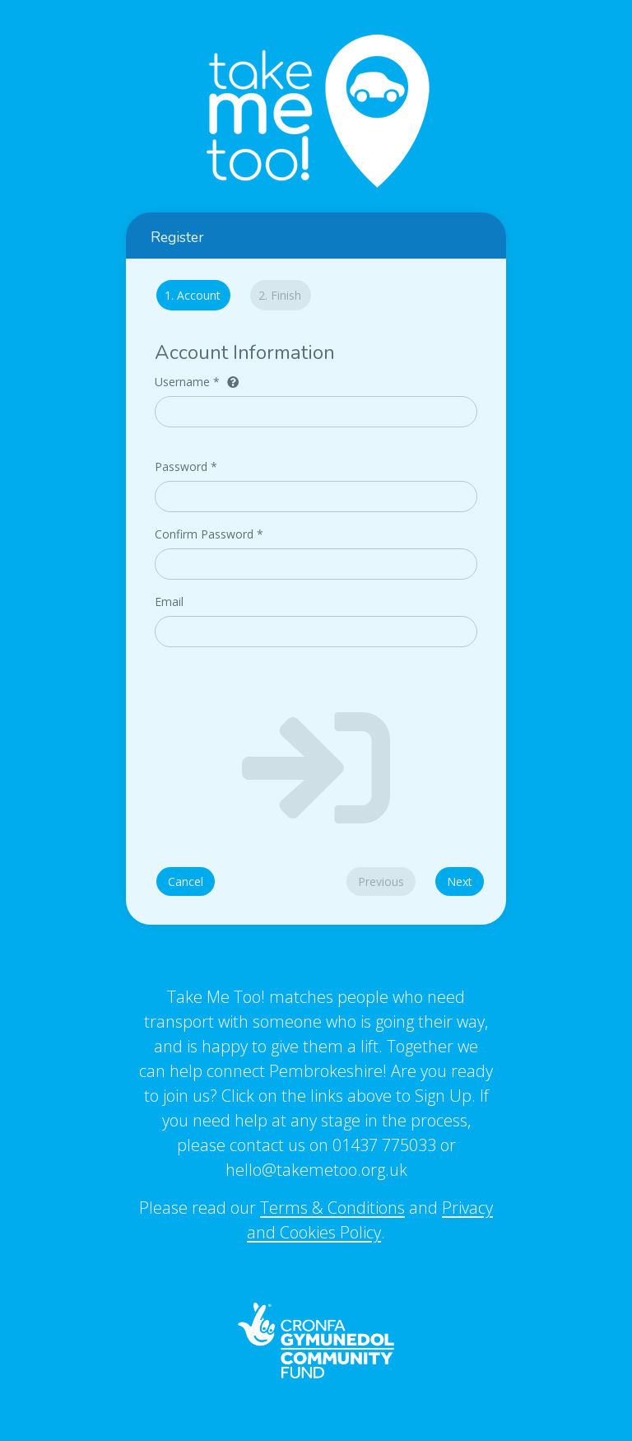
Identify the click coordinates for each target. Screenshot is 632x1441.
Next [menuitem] (459, 881)
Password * (186, 466)
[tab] (189, 298)
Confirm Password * (209, 534)
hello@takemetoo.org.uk (316, 1170)
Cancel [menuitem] (185, 881)
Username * (197, 381)
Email (169, 601)
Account (188, 295)
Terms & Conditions (332, 1207)
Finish (279, 295)
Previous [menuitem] (381, 881)
